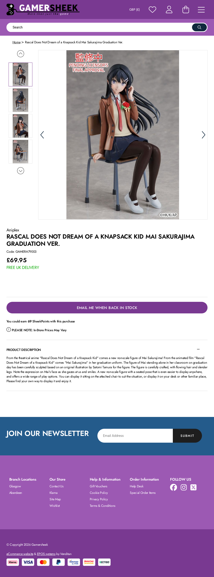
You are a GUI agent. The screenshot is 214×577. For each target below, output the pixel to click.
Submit (187, 435)
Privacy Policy (99, 499)
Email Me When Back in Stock (107, 307)
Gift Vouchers (98, 486)
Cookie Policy (99, 492)
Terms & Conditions (102, 505)
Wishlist (55, 505)
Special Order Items (142, 492)
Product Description (23, 349)
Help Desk (136, 486)
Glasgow (15, 486)
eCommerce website (19, 554)
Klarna (54, 492)
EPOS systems (46, 554)
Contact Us (57, 486)
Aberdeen (15, 492)
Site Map (55, 499)
